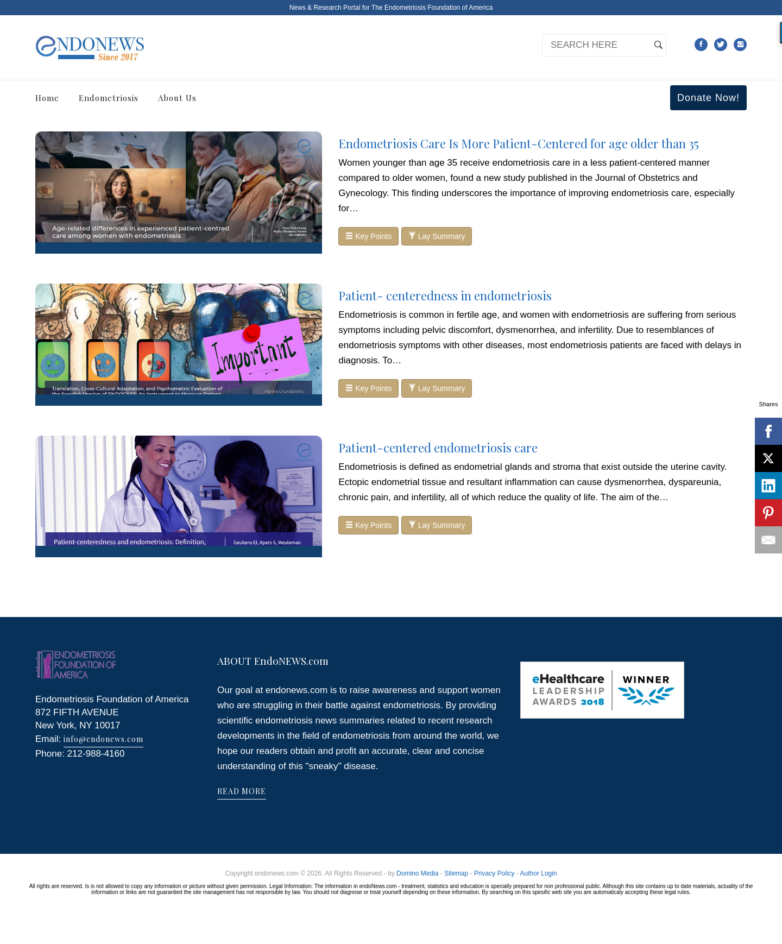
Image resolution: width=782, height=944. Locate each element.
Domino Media (417, 873)
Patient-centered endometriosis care (438, 447)
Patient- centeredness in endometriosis (445, 295)
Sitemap (456, 873)
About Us (177, 97)
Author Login (538, 873)
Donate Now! (708, 97)
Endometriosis (108, 97)
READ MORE (241, 791)
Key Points (368, 236)
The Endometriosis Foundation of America (432, 7)
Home (47, 97)
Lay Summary (436, 236)
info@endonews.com (103, 739)
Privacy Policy (494, 873)
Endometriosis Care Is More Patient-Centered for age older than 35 (518, 143)
